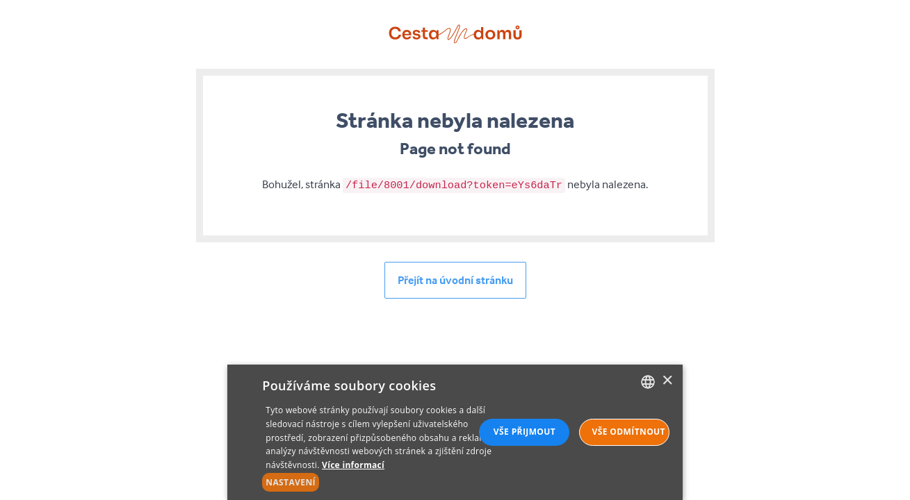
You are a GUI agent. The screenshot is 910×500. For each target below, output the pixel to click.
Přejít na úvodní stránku (455, 280)
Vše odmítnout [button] (628, 432)
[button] (385, 483)
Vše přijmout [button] (524, 432)
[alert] (455, 432)
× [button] (667, 381)
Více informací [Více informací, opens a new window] (353, 465)
